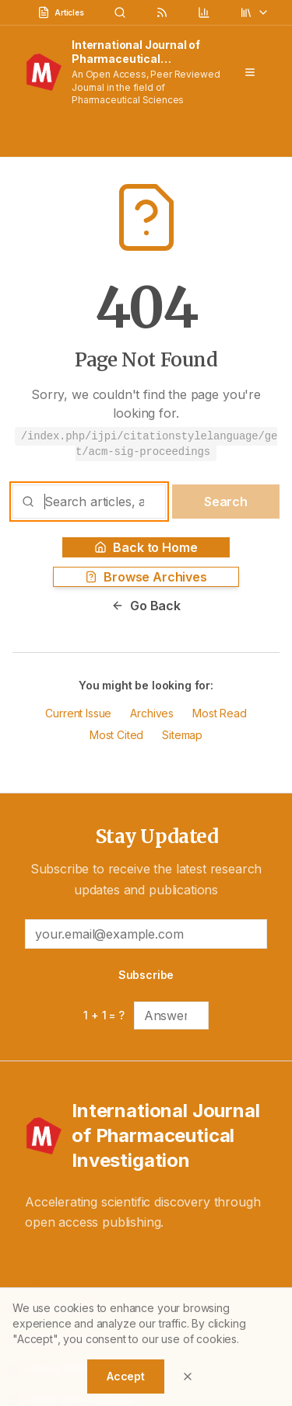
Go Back (146, 605)
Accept (126, 1376)
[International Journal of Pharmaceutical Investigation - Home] (146, 1136)
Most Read (219, 713)
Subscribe (146, 974)
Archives (152, 713)
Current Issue (78, 713)
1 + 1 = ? (104, 1015)
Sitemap (182, 734)
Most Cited (116, 734)
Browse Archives (146, 577)
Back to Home (145, 547)
